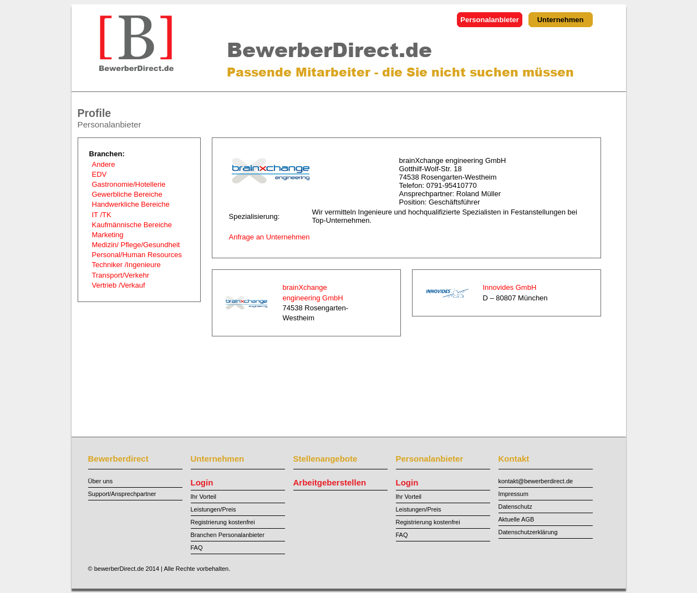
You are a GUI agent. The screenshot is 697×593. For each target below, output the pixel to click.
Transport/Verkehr (121, 275)
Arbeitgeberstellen (330, 482)
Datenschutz (515, 506)
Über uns (100, 481)
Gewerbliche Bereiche (127, 194)
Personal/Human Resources (137, 255)
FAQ (197, 547)
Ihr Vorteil (203, 496)
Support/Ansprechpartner (122, 493)
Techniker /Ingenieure (126, 264)
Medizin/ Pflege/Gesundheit (136, 245)
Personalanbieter (489, 20)
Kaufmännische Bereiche (132, 225)
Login (202, 482)
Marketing (108, 235)
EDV (99, 174)
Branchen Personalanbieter (227, 534)
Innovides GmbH (510, 287)
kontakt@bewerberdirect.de (535, 481)
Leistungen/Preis (213, 509)
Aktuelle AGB (516, 519)
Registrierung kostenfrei (223, 522)
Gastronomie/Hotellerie (129, 184)
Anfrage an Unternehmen (269, 237)
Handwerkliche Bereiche (131, 204)
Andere (103, 164)
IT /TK (101, 215)
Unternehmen (560, 20)
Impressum (513, 493)
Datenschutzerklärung (528, 532)
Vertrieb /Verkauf (118, 285)
